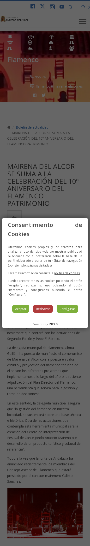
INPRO (53, 324)
